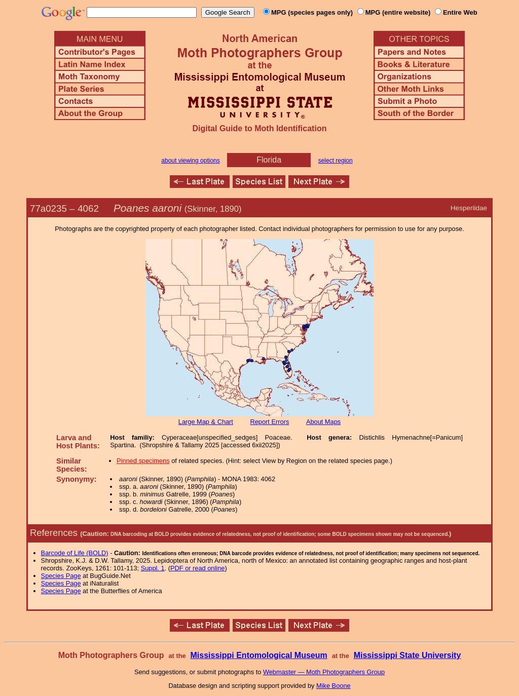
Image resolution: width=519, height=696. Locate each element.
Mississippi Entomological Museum (258, 655)
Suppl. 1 (153, 568)
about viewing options (190, 160)
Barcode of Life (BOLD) (74, 553)
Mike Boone (333, 685)
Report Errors (269, 422)
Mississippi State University (407, 655)
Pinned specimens (143, 461)
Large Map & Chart (205, 422)
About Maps (323, 422)
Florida (268, 160)
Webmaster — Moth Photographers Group (324, 672)
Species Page (61, 575)
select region (335, 160)
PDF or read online (197, 568)
